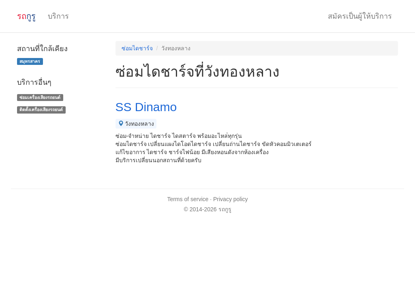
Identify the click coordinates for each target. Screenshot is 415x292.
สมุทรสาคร (29, 61)
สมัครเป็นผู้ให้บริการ (360, 16)
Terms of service (187, 199)
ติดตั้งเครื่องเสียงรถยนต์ (41, 109)
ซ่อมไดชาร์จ (137, 48)
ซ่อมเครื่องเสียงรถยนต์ (39, 97)
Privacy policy (230, 199)
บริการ (58, 16)
